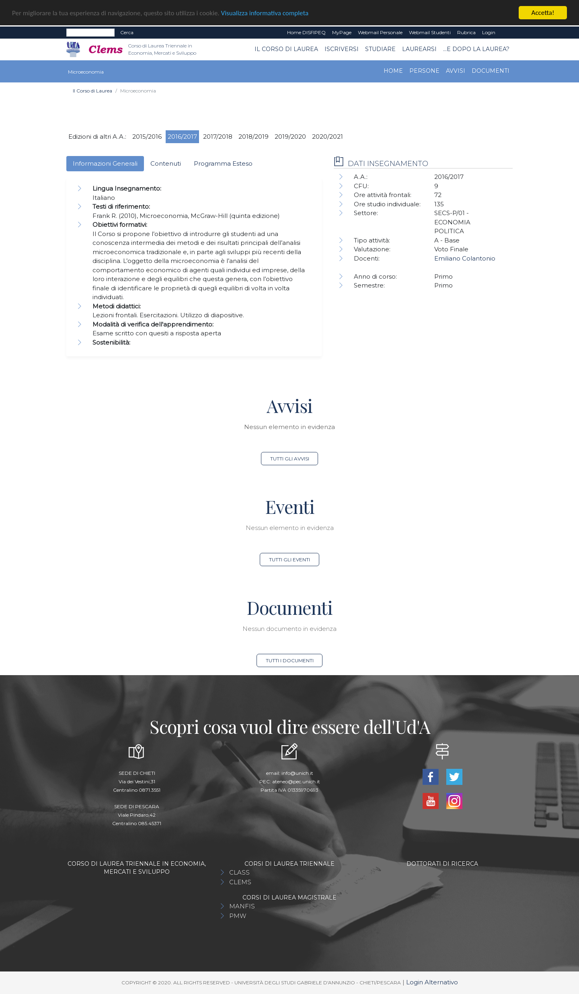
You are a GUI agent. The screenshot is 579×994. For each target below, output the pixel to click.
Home (393, 70)
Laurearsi (419, 49)
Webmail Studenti (430, 32)
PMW (237, 916)
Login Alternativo (432, 982)
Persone (424, 70)
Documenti (490, 70)
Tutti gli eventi (289, 560)
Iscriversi (341, 49)
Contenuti (165, 163)
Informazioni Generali (105, 163)
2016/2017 (182, 136)
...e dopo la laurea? (476, 49)
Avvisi (455, 70)
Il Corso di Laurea (286, 49)
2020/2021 (327, 136)
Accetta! (543, 12)
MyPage (341, 32)
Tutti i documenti (290, 660)
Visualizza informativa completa (265, 12)
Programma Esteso (223, 163)
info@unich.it (297, 773)
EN (506, 32)
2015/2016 (147, 136)
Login (488, 32)
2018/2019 (253, 136)
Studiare (380, 49)
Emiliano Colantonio (464, 258)
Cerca (126, 32)
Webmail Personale (380, 32)
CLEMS (240, 882)
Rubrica (466, 32)
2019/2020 (290, 136)
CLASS (239, 872)
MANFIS (242, 906)
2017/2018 (217, 136)
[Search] (90, 33)
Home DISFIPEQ (306, 32)
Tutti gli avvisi (289, 459)
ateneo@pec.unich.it (296, 781)
